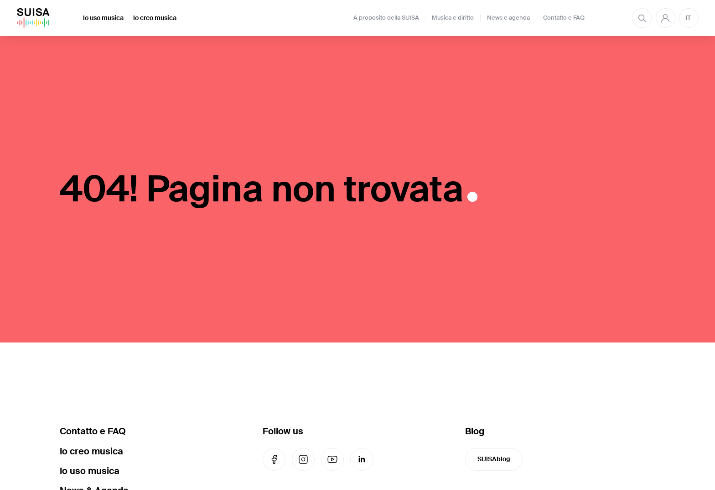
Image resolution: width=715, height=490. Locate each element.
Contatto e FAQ (564, 17)
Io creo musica (154, 18)
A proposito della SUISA (386, 17)
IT (688, 18)
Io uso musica (103, 18)
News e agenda (508, 17)
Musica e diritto (453, 17)
